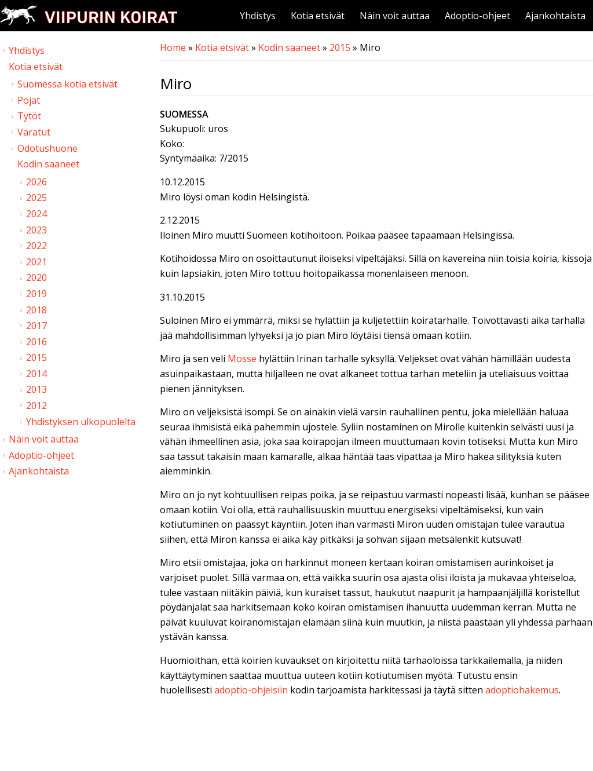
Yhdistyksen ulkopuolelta (81, 421)
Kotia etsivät (318, 15)
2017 (36, 325)
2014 (36, 373)
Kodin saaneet (289, 47)
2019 (36, 293)
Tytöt (29, 115)
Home (173, 47)
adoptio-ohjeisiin (251, 690)
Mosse (242, 358)
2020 (36, 277)
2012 (36, 405)
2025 (36, 197)
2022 (36, 245)
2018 (36, 310)
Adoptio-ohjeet (477, 15)
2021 (36, 261)
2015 (340, 47)
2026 (36, 182)
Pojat (28, 100)
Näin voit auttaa (395, 15)
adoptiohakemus (522, 690)
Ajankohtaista (555, 15)
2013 (36, 389)
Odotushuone (47, 148)
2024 (36, 213)
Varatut (33, 132)
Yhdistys (258, 15)
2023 (36, 230)
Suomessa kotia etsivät (67, 84)
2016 (36, 341)
